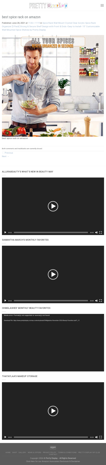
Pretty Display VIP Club (89, 452)
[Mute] (96, 232)
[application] (53, 206)
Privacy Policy (49, 452)
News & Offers (34, 452)
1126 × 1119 (34, 23)
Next (5, 156)
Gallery (22, 452)
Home (8, 452)
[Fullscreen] (100, 232)
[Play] (5, 232)
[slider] (51, 232)
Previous (7, 153)
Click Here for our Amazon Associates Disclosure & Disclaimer (53, 461)
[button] (53, 206)
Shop (14, 452)
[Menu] (102, 5)
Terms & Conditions (67, 452)
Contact (53, 454)
